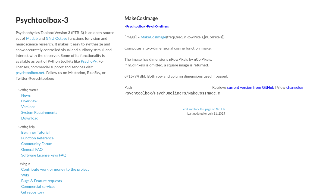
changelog (294, 87)
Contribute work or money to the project (55, 169)
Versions (28, 106)
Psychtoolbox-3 (42, 19)
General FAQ (32, 149)
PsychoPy (89, 61)
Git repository (32, 192)
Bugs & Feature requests (41, 180)
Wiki (25, 175)
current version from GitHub (250, 87)
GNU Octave (56, 38)
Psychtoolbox (135, 26)
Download (29, 118)
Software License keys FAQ (43, 155)
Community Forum (36, 143)
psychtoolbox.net (30, 72)
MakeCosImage (153, 37)
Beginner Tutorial (35, 132)
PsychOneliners (158, 26)
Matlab (32, 38)
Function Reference (37, 138)
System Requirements (39, 112)
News (26, 95)
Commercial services (38, 186)
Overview (29, 101)
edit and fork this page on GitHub (204, 108)
